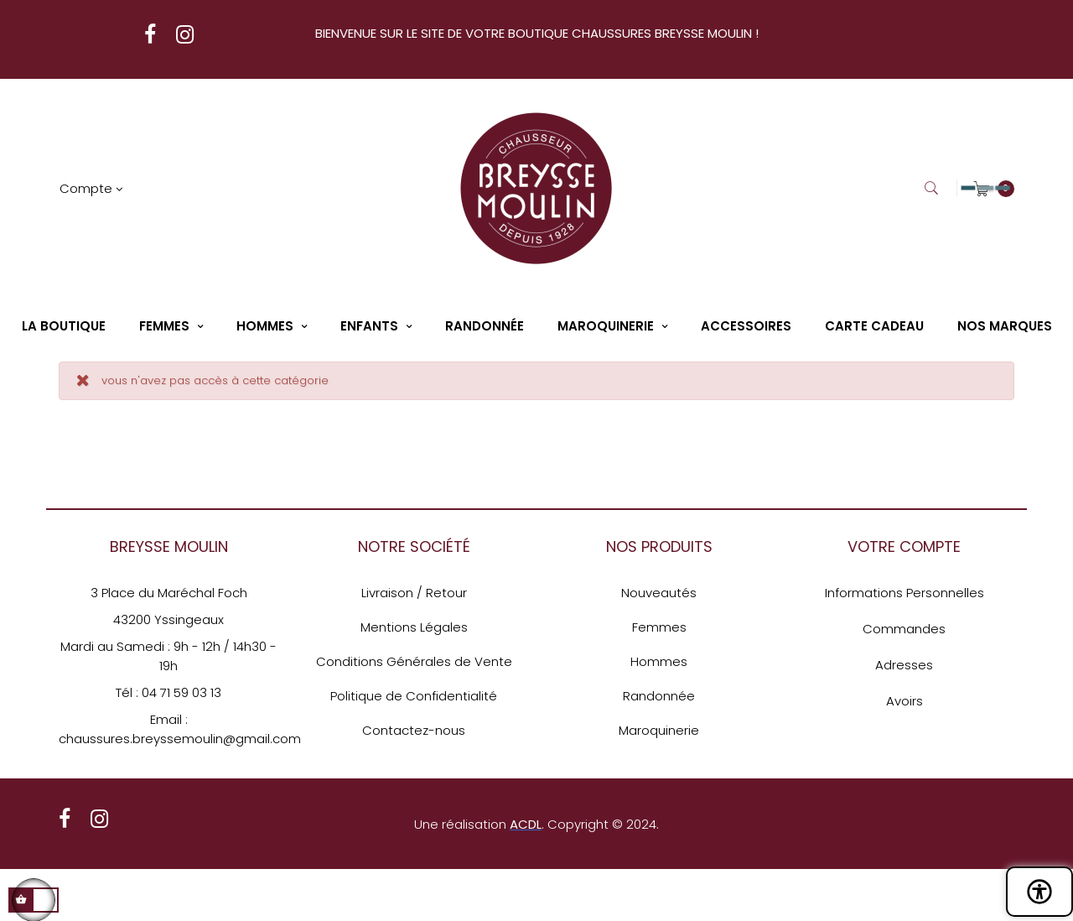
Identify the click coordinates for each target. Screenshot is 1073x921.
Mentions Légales (414, 627)
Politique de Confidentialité (413, 696)
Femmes (659, 627)
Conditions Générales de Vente (414, 661)
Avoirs (904, 701)
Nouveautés (659, 592)
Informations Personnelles (904, 592)
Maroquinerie (659, 730)
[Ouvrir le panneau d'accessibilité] (1039, 891)
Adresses (904, 665)
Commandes (904, 628)
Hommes (658, 661)
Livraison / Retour (414, 592)
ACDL (526, 824)
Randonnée (659, 696)
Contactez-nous (413, 730)
